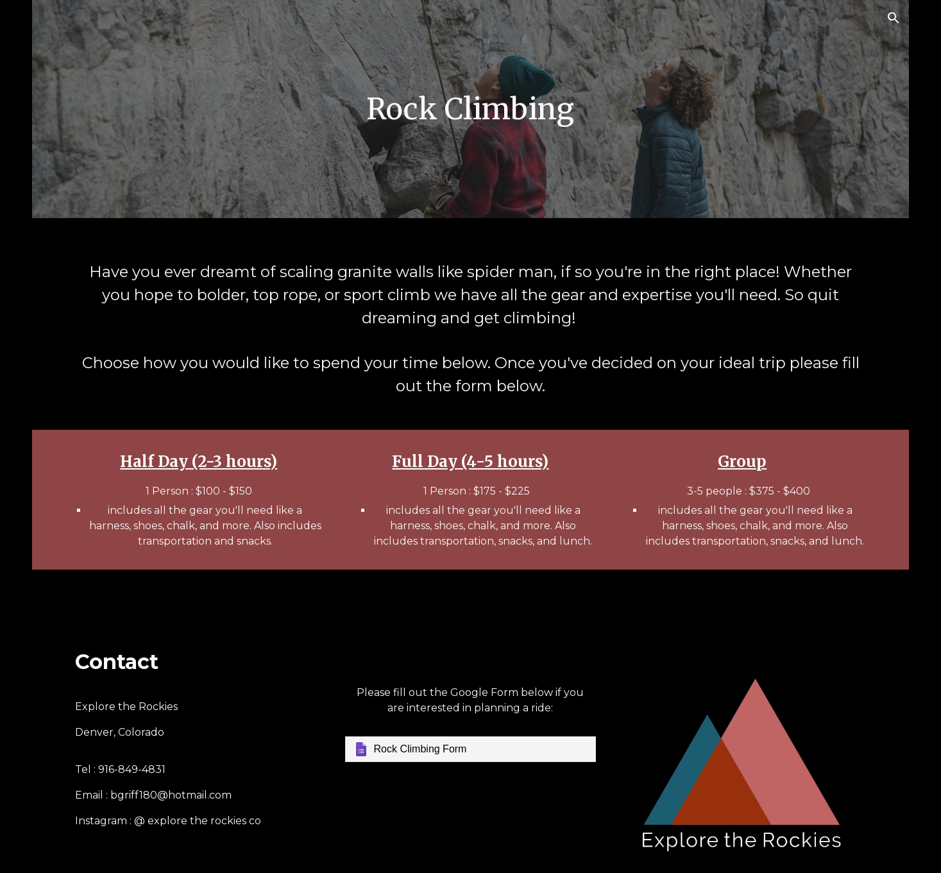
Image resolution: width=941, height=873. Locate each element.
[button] (893, 18)
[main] (471, 109)
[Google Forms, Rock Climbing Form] (471, 749)
